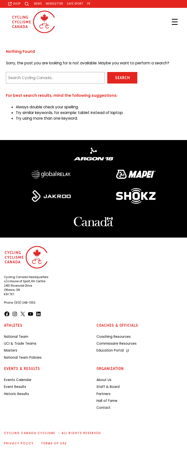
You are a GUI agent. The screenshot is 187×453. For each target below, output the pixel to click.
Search (122, 77)
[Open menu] (175, 22)
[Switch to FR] (88, 3)
